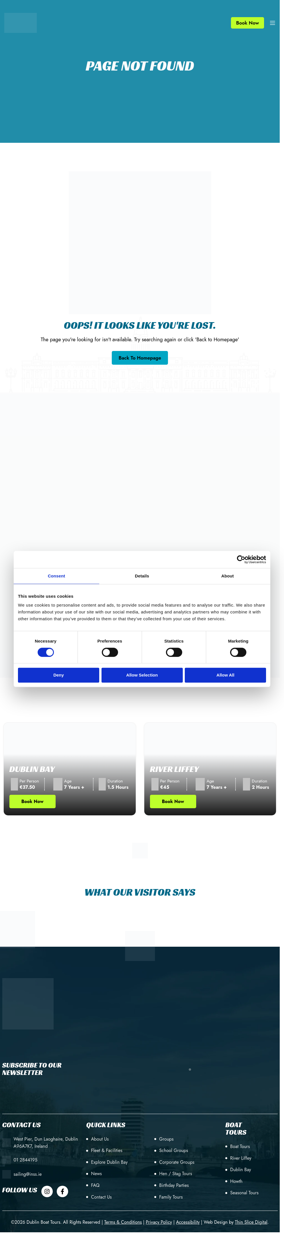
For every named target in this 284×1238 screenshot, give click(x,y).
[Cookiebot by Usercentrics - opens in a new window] (241, 559)
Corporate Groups (176, 1162)
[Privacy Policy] (159, 1222)
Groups (166, 1139)
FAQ (95, 1185)
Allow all (225, 675)
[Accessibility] (188, 1222)
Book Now (247, 22)
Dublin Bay (32, 769)
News (96, 1173)
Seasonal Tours (244, 1192)
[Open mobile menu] (272, 23)
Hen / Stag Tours (175, 1173)
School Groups (173, 1150)
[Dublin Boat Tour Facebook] (62, 1191)
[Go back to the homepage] (140, 358)
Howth (236, 1181)
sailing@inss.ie (28, 1174)
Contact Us (101, 1197)
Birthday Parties (174, 1185)
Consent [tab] (56, 575)
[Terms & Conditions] (123, 1222)
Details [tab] (142, 575)
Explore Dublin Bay (109, 1162)
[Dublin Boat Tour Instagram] (47, 1191)
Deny (58, 675)
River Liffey (174, 769)
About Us (100, 1139)
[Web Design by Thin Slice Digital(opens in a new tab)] (251, 1222)
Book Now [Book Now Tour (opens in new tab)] (32, 801)
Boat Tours (240, 1146)
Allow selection (142, 675)
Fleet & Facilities (106, 1150)
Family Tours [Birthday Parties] (170, 1197)
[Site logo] (20, 22)
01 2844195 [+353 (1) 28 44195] (26, 1160)
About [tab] (227, 575)
